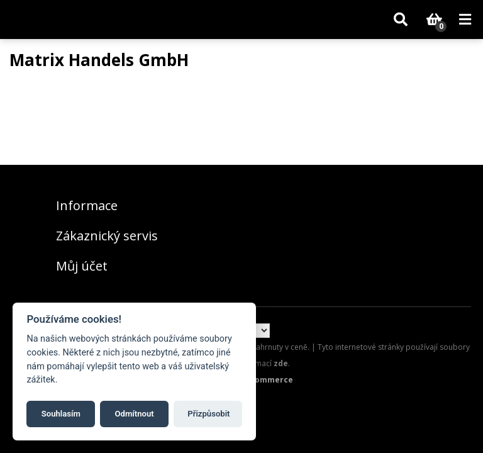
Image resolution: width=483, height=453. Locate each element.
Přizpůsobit (208, 413)
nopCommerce (264, 379)
